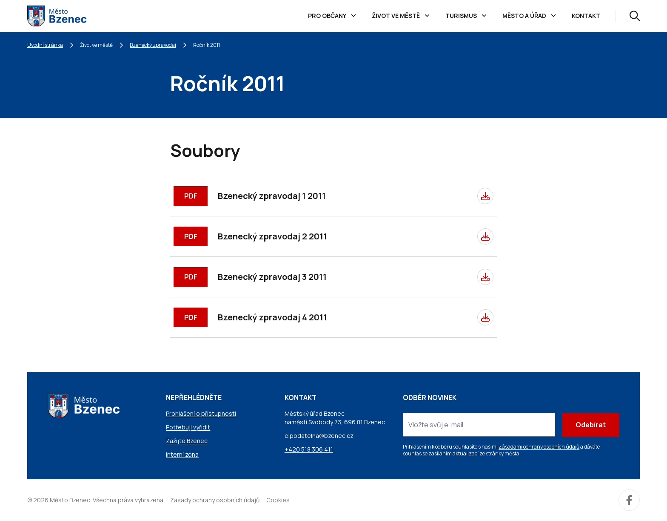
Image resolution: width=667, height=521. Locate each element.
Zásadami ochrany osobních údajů (539, 446)
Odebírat (591, 424)
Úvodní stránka (45, 45)
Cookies (278, 500)
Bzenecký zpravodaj (153, 45)
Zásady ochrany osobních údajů (214, 500)
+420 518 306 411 (309, 449)
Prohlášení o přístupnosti (201, 413)
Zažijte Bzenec (187, 441)
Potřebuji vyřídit (188, 427)
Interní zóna (182, 454)
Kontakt (586, 16)
